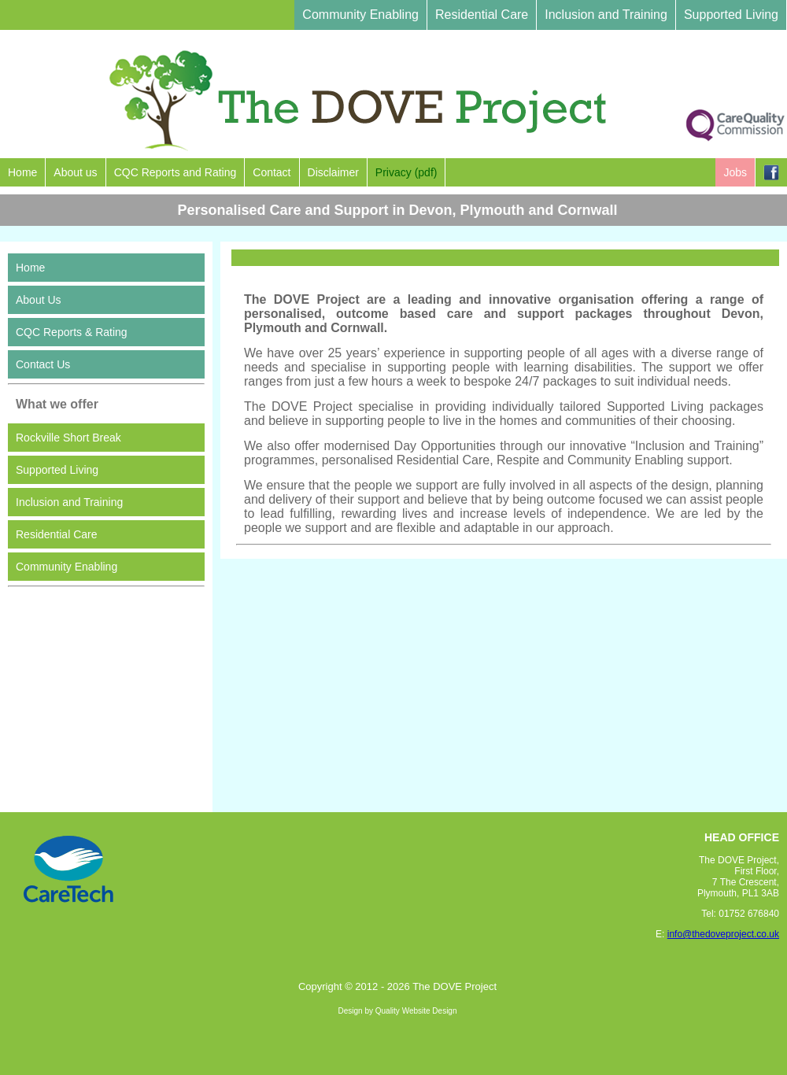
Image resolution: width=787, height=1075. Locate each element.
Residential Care (481, 14)
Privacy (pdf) (406, 172)
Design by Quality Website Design (397, 1011)
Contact (271, 172)
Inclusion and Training (606, 14)
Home (22, 172)
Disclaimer (333, 172)
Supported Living (731, 14)
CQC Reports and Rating (175, 172)
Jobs (735, 172)
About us (75, 172)
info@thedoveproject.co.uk (723, 934)
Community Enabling (360, 14)
